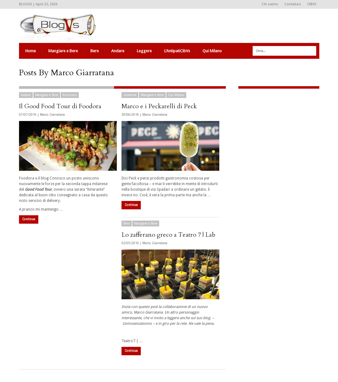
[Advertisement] (277, 135)
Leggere (144, 51)
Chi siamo (270, 4)
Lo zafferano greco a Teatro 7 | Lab (168, 235)
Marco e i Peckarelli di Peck (159, 106)
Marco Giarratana (52, 114)
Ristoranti (70, 95)
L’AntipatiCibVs (177, 51)
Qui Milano (212, 51)
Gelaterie (129, 95)
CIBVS (311, 4)
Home (30, 51)
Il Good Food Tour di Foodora (60, 106)
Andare (117, 51)
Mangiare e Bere (63, 51)
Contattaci (292, 4)
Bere (94, 51)
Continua (28, 219)
